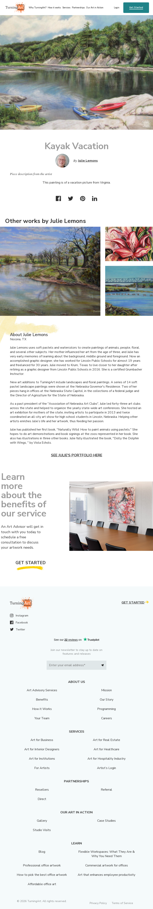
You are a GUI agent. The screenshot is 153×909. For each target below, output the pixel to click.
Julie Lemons (88, 160)
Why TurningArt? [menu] (37, 7)
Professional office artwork (42, 865)
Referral (106, 789)
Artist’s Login (106, 768)
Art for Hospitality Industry (106, 758)
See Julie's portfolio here (76, 455)
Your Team (41, 718)
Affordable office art (42, 884)
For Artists (42, 768)
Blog (41, 852)
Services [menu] (66, 7)
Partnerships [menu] (78, 7)
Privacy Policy (98, 903)
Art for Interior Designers (41, 749)
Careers (106, 718)
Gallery (42, 821)
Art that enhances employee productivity (106, 875)
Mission (106, 690)
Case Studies (106, 821)
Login (116, 7)
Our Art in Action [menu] (94, 7)
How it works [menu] (54, 7)
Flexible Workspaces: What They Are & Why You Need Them (106, 854)
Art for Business (41, 740)
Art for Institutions (42, 758)
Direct (42, 799)
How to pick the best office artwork (42, 875)
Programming (106, 709)
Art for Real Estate (106, 740)
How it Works (42, 709)
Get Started (136, 7)
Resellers (42, 789)
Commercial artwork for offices (106, 865)
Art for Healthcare (106, 749)
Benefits (42, 699)
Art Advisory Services (42, 690)
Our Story (106, 699)
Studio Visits (42, 830)
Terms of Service (122, 903)
